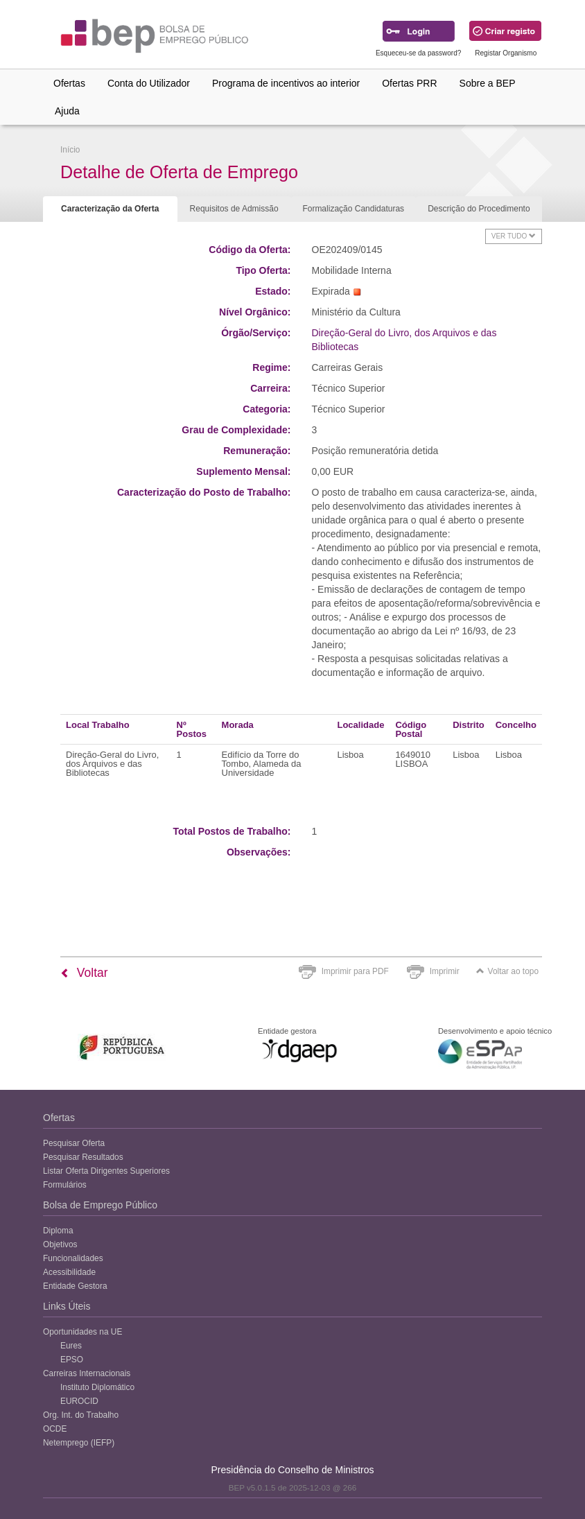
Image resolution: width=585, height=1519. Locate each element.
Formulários (65, 1185)
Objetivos (60, 1244)
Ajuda (67, 110)
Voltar (84, 973)
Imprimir (445, 971)
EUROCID (79, 1401)
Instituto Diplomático (97, 1387)
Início (70, 150)
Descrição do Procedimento (479, 209)
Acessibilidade (69, 1272)
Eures (71, 1346)
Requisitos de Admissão (234, 209)
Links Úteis (66, 1306)
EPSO (71, 1359)
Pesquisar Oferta (74, 1143)
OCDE (55, 1429)
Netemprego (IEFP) (78, 1443)
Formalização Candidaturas (353, 209)
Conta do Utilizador (148, 83)
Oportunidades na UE (82, 1332)
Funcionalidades (73, 1258)
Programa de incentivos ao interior (286, 83)
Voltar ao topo (507, 971)
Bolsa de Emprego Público (100, 1204)
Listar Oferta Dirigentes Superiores (106, 1171)
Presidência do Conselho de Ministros (292, 1469)
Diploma (58, 1230)
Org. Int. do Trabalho (81, 1415)
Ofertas (69, 83)
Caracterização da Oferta (110, 209)
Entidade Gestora (75, 1286)
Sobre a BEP (488, 83)
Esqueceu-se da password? (418, 53)
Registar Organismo (505, 53)
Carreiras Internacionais (86, 1373)
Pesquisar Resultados (83, 1157)
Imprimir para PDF (355, 971)
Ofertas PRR (409, 83)
